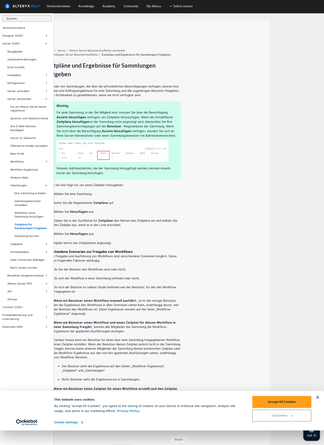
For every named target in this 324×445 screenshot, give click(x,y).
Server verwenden (27, 98)
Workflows (28, 161)
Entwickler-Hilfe (24, 326)
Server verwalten (27, 91)
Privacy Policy (128, 425)
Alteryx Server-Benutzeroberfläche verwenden (151, 39)
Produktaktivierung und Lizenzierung (24, 316)
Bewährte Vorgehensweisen (27, 275)
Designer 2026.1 (24, 35)
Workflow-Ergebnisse (24, 169)
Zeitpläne (28, 244)
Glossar (12, 299)
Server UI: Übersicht (23, 138)
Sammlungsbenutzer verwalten (27, 202)
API (27, 291)
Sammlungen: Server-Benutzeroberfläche (127, 43)
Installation (27, 75)
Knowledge (86, 6)
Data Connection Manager (27, 259)
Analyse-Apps (19, 177)
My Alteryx (154, 6)
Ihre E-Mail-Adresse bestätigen (23, 128)
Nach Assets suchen (23, 267)
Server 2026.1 (24, 43)
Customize (282, 430)
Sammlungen (28, 185)
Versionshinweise (13, 27)
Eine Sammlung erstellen (30, 193)
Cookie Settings (66, 437)
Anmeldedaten (28, 252)
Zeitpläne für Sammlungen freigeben (30, 226)
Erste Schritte (16, 67)
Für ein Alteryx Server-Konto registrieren (28, 108)
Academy (108, 6)
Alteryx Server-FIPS (27, 283)
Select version (181, 6)
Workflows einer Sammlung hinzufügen (28, 214)
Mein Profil (17, 153)
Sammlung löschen (26, 236)
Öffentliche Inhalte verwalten (29, 145)
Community (131, 6)
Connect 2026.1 (24, 307)
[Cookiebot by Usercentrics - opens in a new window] (27, 437)
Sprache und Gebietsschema (29, 118)
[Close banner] (317, 411)
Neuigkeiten (15, 51)
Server (115, 39)
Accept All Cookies (282, 416)
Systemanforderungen (21, 59)
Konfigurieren (27, 83)
